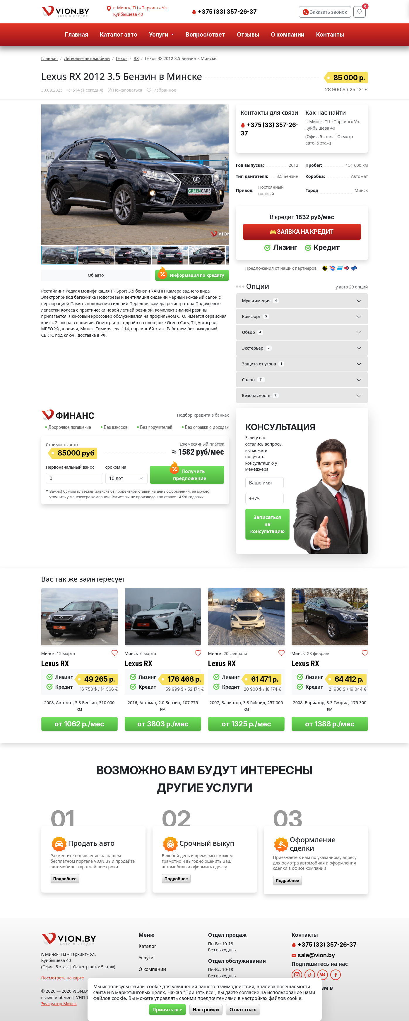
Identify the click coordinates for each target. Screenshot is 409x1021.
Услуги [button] (159, 34)
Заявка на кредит (302, 231)
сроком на (115, 467)
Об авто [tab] (96, 275)
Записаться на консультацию (267, 524)
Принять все (167, 1009)
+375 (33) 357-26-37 (227, 11)
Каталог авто (118, 34)
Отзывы (248, 34)
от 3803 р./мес (163, 724)
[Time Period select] (126, 478)
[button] (223, 109)
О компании (287, 34)
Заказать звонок (325, 12)
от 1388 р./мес (330, 724)
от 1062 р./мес (79, 724)
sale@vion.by (316, 955)
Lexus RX (55, 663)
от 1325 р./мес (246, 724)
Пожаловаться (127, 90)
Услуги (146, 957)
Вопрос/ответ (205, 34)
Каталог (147, 946)
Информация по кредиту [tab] (189, 275)
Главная (76, 34)
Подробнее (65, 878)
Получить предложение (186, 474)
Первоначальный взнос (70, 467)
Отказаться (243, 1009)
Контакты (330, 34)
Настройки (206, 1009)
